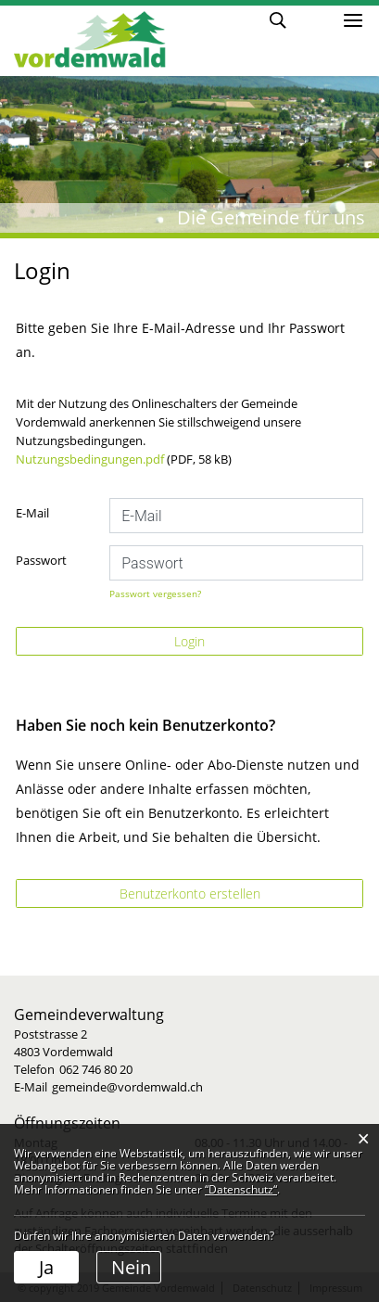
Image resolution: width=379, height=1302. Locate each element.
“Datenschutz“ (241, 1189)
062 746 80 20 (96, 1069)
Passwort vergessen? (155, 593)
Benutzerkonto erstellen (190, 893)
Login (313, 19)
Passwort (41, 560)
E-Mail (32, 512)
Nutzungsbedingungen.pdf (90, 459)
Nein (131, 1267)
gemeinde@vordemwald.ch (127, 1087)
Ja (46, 1267)
